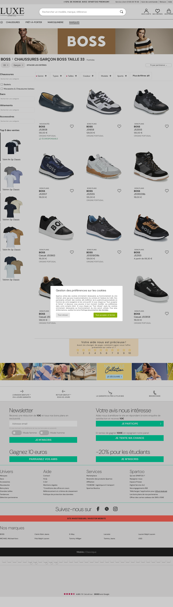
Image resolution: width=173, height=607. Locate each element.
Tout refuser (63, 315)
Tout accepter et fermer (105, 315)
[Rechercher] (121, 12)
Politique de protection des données (94, 310)
